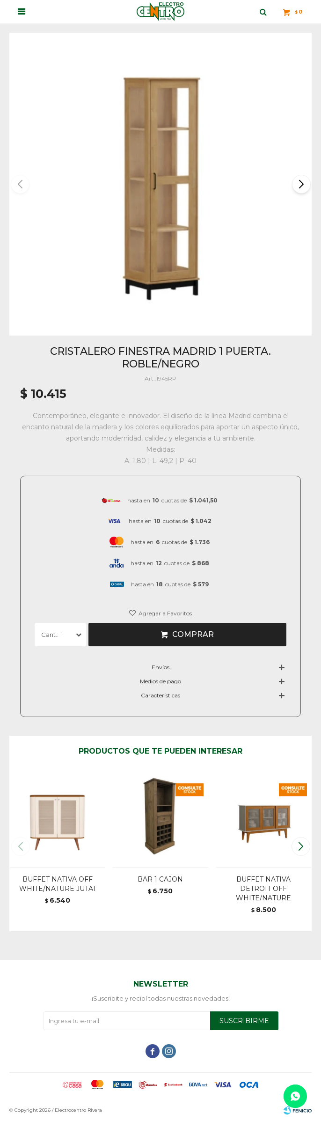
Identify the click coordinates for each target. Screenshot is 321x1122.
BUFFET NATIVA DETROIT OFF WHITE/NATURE (263, 888)
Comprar (193, 634)
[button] (300, 184)
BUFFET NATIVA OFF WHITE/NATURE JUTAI (57, 884)
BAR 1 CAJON (160, 879)
